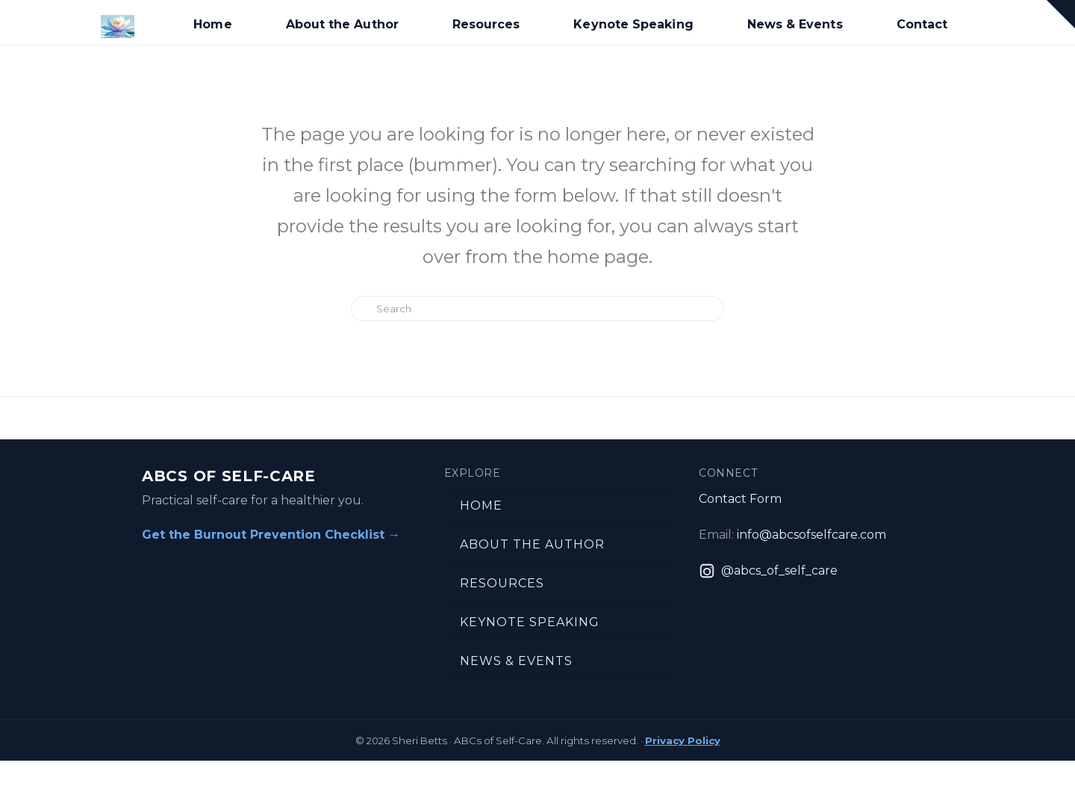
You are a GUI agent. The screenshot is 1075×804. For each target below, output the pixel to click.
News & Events (516, 661)
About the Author (532, 544)
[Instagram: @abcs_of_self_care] (768, 570)
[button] (1061, 14)
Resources (502, 583)
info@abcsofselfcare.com (811, 535)
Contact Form (740, 499)
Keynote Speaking (529, 622)
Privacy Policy (682, 740)
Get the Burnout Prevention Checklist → (271, 535)
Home (481, 505)
